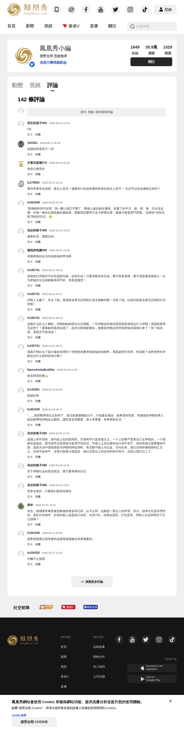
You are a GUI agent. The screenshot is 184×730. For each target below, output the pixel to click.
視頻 (64, 666)
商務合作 (99, 656)
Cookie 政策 (19, 715)
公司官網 (99, 676)
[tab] (17, 86)
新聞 (64, 656)
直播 (64, 686)
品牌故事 (99, 646)
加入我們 (99, 666)
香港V (65, 676)
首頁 (64, 646)
